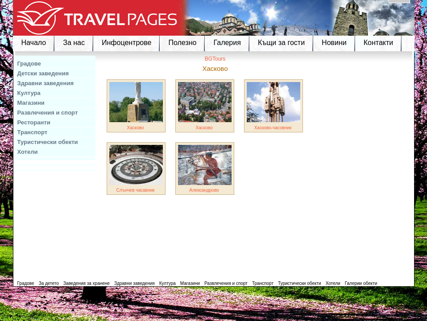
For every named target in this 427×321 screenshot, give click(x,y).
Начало (33, 42)
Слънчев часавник (135, 190)
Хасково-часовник (273, 127)
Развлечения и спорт (47, 112)
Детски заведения (43, 73)
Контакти (379, 42)
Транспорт (32, 132)
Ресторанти (33, 122)
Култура (29, 93)
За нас (74, 42)
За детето (49, 283)
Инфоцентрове (126, 42)
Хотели (27, 151)
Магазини (31, 102)
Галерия (226, 42)
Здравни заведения (45, 83)
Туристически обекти (47, 142)
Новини (334, 42)
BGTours (215, 59)
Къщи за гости (281, 42)
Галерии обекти (361, 283)
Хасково (135, 127)
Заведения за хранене (86, 283)
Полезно (182, 42)
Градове (29, 63)
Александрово (204, 190)
